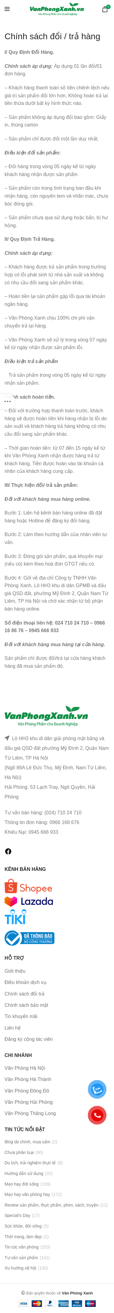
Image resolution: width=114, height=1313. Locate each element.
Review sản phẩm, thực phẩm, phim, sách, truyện (51, 1205)
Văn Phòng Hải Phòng (29, 1102)
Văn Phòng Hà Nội (25, 1068)
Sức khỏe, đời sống (23, 1226)
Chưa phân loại (19, 1152)
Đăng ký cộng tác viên (29, 1039)
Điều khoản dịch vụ (26, 982)
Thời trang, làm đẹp (23, 1236)
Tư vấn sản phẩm (21, 1257)
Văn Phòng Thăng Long (30, 1113)
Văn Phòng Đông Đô (27, 1090)
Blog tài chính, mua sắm (27, 1141)
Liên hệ (13, 1028)
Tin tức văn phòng (22, 1247)
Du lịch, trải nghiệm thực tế (30, 1162)
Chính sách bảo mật (26, 1005)
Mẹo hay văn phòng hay (27, 1194)
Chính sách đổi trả (24, 993)
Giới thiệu (15, 971)
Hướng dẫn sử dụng (24, 1173)
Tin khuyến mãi (21, 1016)
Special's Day (17, 1215)
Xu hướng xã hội (20, 1268)
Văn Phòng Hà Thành (28, 1079)
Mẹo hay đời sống (22, 1184)
